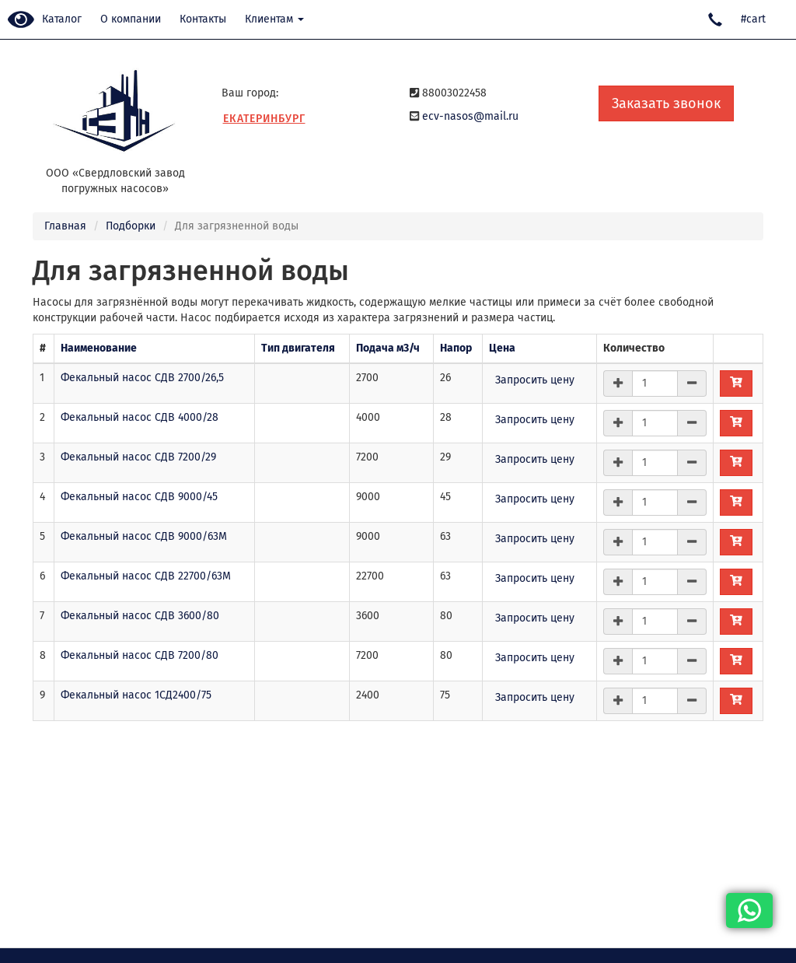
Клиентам (274, 19)
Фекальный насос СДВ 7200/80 (139, 655)
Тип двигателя (298, 348)
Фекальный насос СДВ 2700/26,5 (142, 377)
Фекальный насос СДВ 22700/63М (146, 576)
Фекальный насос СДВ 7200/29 (138, 457)
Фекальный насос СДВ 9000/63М (144, 536)
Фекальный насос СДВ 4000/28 (139, 417)
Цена (502, 348)
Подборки (130, 226)
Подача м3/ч (388, 348)
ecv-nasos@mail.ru (470, 116)
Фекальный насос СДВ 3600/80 (140, 615)
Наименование (99, 348)
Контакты (203, 19)
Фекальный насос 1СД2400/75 (136, 695)
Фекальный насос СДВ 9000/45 (139, 496)
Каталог (62, 19)
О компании (130, 19)
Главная (65, 226)
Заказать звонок (666, 103)
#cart (753, 19)
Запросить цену (534, 380)
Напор (456, 348)
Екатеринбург (264, 118)
